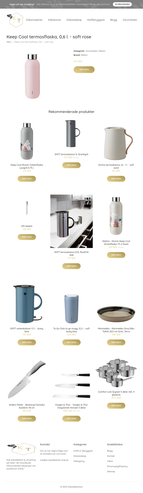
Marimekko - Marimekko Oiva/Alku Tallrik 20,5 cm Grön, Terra (116, 331)
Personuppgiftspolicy (117, 467)
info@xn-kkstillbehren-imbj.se (54, 461)
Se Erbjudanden (122, 4)
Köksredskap (74, 20)
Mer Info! (84, 71)
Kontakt (111, 457)
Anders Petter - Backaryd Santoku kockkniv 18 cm (27, 407)
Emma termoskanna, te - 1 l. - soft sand (116, 168)
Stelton (102, 52)
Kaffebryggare (96, 20)
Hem (9, 43)
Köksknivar (54, 20)
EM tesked (27, 227)
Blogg (113, 20)
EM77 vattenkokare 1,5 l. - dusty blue (26, 331)
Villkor (110, 462)
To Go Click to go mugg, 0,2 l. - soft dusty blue (71, 331)
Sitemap (111, 473)
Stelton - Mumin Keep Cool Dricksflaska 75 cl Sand (116, 244)
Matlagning (79, 462)
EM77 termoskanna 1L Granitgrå (71, 155)
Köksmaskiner (34, 20)
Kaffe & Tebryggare (83, 452)
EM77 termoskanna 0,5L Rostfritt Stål (71, 255)
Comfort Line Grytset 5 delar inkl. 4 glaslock (116, 395)
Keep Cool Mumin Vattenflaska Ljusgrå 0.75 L (27, 168)
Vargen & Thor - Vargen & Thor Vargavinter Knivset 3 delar (71, 407)
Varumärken (130, 20)
